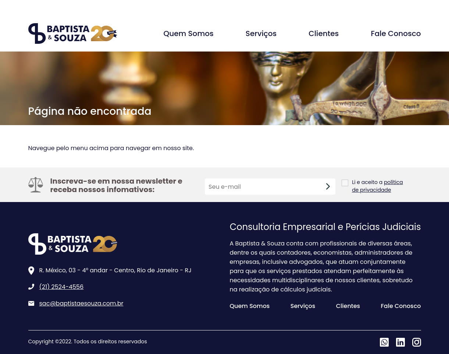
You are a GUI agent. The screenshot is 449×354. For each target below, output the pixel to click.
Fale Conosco (396, 33)
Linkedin (400, 342)
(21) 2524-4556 (61, 287)
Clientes (324, 33)
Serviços (261, 33)
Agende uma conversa (370, 7)
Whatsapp (384, 342)
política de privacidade (377, 186)
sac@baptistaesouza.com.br (81, 303)
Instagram (416, 342)
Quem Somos (189, 33)
